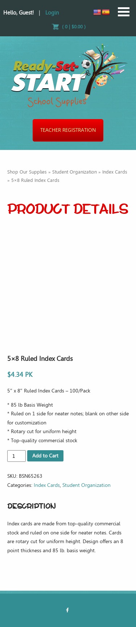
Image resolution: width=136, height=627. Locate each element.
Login (52, 12)
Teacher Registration (68, 130)
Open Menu (123, 12)
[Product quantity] (16, 456)
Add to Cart (45, 456)
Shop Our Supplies (27, 172)
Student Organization (74, 172)
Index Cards (114, 172)
